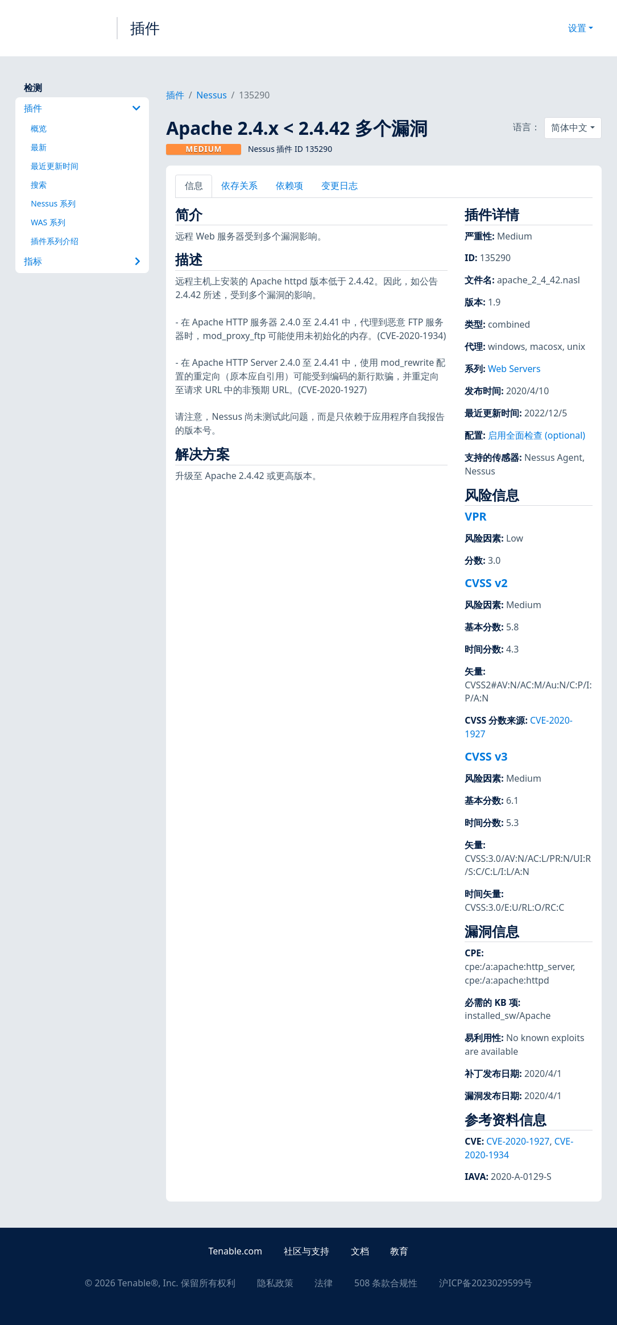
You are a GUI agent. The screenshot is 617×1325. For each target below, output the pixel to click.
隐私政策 (275, 1283)
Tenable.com (235, 1251)
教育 (399, 1251)
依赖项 (289, 185)
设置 (577, 28)
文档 (360, 1251)
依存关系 (239, 185)
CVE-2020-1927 (517, 1141)
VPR (475, 516)
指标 (82, 261)
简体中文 (569, 127)
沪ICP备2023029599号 (485, 1283)
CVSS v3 (486, 756)
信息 (194, 185)
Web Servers (514, 368)
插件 (145, 28)
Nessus (211, 95)
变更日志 (339, 185)
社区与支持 (306, 1251)
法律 (323, 1283)
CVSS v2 (486, 583)
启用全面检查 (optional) (536, 435)
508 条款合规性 (385, 1283)
